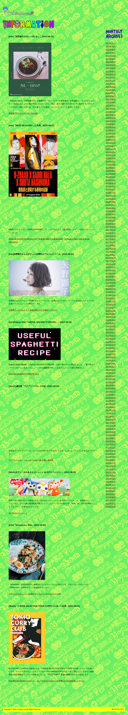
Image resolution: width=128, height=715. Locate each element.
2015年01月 (111, 336)
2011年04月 (111, 472)
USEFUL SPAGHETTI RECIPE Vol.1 (24, 374)
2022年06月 (111, 59)
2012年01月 (111, 444)
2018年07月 (111, 205)
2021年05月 (111, 99)
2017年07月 (111, 242)
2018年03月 (111, 217)
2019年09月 (111, 161)
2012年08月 (111, 423)
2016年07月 (111, 280)
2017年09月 (111, 236)
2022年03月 (111, 68)
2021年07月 (111, 93)
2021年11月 (111, 81)
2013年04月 (111, 401)
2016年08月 (111, 276)
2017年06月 (111, 245)
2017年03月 (111, 255)
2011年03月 (111, 475)
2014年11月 (111, 342)
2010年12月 (111, 485)
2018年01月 (111, 224)
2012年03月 (111, 438)
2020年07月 (111, 130)
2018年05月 (111, 211)
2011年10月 (111, 454)
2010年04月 (111, 506)
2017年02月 (111, 258)
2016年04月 (111, 289)
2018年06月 (111, 208)
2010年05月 (111, 503)
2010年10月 (111, 491)
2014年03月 (111, 367)
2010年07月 (111, 500)
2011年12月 (111, 447)
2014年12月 (111, 339)
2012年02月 (111, 441)
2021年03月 (111, 105)
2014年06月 (111, 357)
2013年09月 (111, 385)
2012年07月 (111, 426)
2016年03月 (111, 292)
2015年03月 (111, 329)
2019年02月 (111, 183)
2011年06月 (111, 466)
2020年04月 (111, 140)
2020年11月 (111, 118)
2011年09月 (111, 457)
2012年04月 (111, 435)
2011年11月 (111, 451)
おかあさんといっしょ (18, 513)
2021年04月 (111, 102)
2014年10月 (111, 345)
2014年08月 (111, 351)
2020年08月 (111, 127)
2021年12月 (111, 77)
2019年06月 (111, 171)
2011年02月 (111, 479)
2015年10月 (111, 307)
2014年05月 (111, 360)
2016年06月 (111, 283)
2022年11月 (111, 43)
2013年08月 (111, 388)
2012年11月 (111, 413)
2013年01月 (111, 407)
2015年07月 (111, 317)
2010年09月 (111, 494)
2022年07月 (111, 56)
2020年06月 (111, 133)
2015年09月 (111, 311)
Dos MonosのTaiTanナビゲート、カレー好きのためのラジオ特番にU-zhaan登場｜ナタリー (46, 681)
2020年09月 (111, 124)
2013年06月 (111, 395)
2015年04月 (111, 326)
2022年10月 (111, 46)
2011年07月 (111, 463)
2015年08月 (111, 314)
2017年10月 (111, 233)
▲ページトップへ (118, 709)
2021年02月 (111, 109)
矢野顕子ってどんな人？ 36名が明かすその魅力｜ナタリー (33, 310)
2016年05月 (111, 286)
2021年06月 (111, 96)
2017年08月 (111, 239)
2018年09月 (111, 199)
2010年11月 (111, 488)
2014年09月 (111, 348)
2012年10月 (111, 416)
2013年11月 (111, 379)
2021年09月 (111, 87)
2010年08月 (111, 497)
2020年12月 (111, 115)
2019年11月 (111, 155)
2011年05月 (111, 469)
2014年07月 (111, 354)
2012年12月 (111, 410)
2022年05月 (111, 62)
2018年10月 (111, 196)
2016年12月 (111, 264)
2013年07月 (111, 392)
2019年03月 (111, 180)
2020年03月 (111, 143)
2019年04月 (111, 177)
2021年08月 (111, 90)
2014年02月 (111, 370)
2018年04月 (111, 214)
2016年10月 (111, 270)
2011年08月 (111, 460)
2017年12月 (111, 227)
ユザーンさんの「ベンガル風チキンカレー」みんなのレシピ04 (35, 594)
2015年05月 (111, 323)
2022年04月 (111, 65)
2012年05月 (111, 432)
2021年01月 (111, 112)
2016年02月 (111, 295)
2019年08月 (111, 164)
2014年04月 (111, 363)
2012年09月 (111, 419)
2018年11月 (111, 193)
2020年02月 (111, 146)
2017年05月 (111, 248)
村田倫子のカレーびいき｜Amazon (23, 113)
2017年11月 (111, 230)
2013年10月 (111, 382)
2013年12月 (111, 376)
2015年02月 (111, 332)
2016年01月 (111, 298)
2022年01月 (111, 74)
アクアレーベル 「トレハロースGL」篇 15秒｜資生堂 (31, 460)
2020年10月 (111, 121)
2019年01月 (111, 186)
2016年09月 (111, 273)
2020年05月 (111, 137)
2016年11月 (111, 267)
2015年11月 (111, 304)
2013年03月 (111, 404)
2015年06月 (111, 320)
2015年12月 (111, 301)
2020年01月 (111, 149)
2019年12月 (111, 152)
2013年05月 (111, 398)
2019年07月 (111, 168)
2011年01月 (111, 482)
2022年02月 (111, 71)
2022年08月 (111, 53)
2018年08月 (111, 202)
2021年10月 (111, 84)
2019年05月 (111, 174)
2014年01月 (111, 373)
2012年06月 (111, 429)
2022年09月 (111, 49)
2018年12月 (111, 189)
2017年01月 (111, 261)
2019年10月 (111, 158)
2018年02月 (111, 220)
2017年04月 (111, 252)
